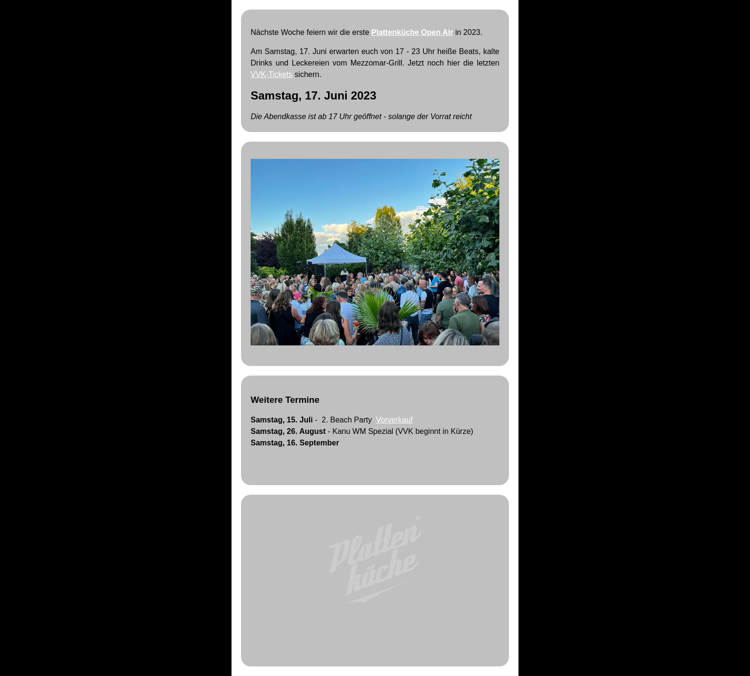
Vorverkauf (394, 420)
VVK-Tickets (271, 74)
